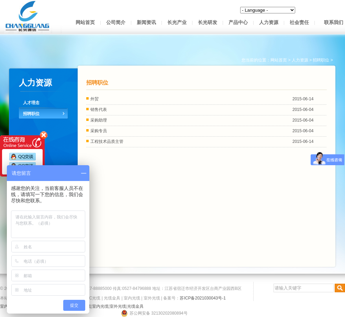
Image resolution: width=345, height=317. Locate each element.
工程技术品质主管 (106, 141)
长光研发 (207, 22)
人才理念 (31, 102)
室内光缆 (132, 298)
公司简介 (115, 22)
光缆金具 (112, 298)
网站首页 (85, 22)
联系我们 (333, 22)
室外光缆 (152, 298)
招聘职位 (31, 113)
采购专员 (98, 130)
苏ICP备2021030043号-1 (202, 298)
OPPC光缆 (90, 298)
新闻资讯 (146, 22)
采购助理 (98, 120)
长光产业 (177, 22)
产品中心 (238, 22)
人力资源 (268, 22)
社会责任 (299, 22)
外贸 (94, 99)
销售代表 (98, 109)
